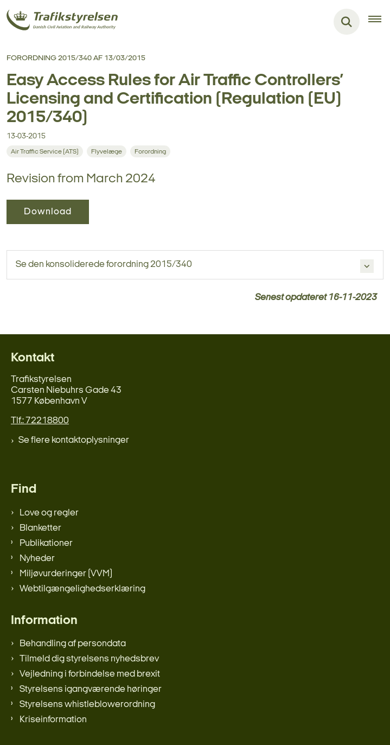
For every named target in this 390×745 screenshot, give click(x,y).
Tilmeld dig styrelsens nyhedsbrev (89, 659)
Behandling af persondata (73, 643)
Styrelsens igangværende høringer (91, 689)
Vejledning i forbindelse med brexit (90, 674)
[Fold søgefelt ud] (347, 22)
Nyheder (37, 558)
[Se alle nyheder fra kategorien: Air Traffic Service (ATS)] (45, 151)
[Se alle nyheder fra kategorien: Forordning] (150, 151)
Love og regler (49, 513)
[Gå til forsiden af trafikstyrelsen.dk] (59, 22)
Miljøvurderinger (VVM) (66, 573)
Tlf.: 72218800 (40, 420)
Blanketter (40, 528)
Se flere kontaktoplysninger (73, 440)
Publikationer (46, 543)
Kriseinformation (53, 719)
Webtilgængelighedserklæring (82, 589)
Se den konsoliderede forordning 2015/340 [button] (104, 264)
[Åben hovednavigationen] (379, 22)
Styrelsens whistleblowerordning (87, 704)
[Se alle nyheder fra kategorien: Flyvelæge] (106, 151)
